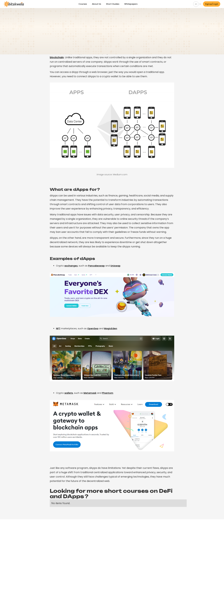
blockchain (57, 57)
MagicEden (110, 328)
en (196, 3)
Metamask (90, 393)
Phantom (107, 393)
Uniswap (115, 265)
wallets (68, 393)
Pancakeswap (96, 265)
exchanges (71, 265)
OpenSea (92, 328)
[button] (196, 4)
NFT (58, 328)
